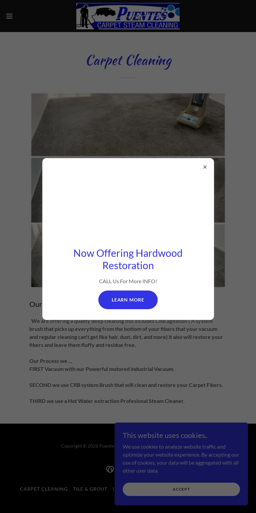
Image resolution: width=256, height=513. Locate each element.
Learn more (128, 300)
